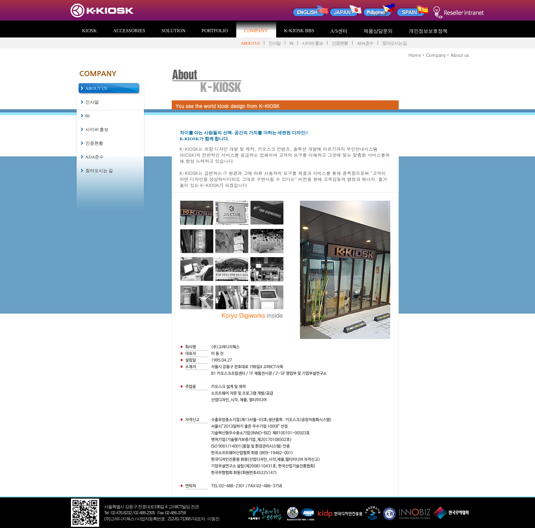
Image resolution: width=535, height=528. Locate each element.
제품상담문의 (378, 31)
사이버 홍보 (312, 43)
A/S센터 (339, 31)
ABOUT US (250, 43)
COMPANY (256, 30)
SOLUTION (173, 30)
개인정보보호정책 (428, 31)
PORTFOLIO (215, 30)
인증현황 (340, 43)
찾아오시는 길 (394, 43)
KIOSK (89, 30)
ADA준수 (365, 43)
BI (291, 43)
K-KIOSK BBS (299, 30)
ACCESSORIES (129, 30)
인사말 (275, 43)
